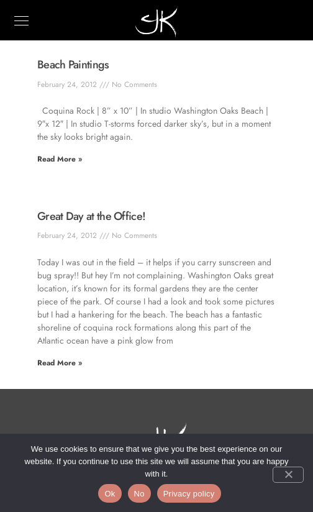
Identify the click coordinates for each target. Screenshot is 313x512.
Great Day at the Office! (91, 216)
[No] (288, 475)
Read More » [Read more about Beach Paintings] (59, 159)
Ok (109, 493)
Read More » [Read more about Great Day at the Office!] (59, 362)
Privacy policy (189, 493)
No (139, 493)
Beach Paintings (73, 65)
